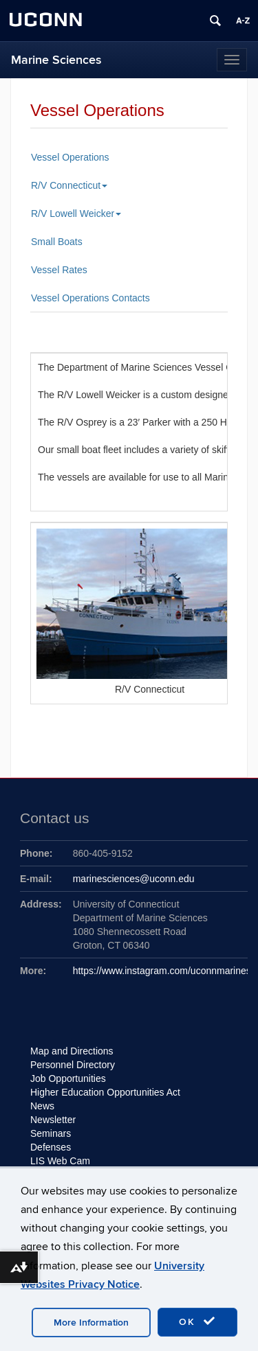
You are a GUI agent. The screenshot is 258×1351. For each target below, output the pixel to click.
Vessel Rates (59, 269)
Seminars (50, 1133)
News (42, 1105)
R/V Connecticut (69, 185)
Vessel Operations (70, 157)
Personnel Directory (72, 1064)
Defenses (50, 1147)
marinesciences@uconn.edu (134, 878)
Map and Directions (72, 1051)
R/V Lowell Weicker (76, 213)
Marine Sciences (56, 60)
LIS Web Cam (60, 1160)
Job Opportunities (68, 1078)
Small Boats (57, 241)
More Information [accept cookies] (91, 1322)
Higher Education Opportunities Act (105, 1092)
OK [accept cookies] (197, 1321)
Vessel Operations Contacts (90, 297)
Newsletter (53, 1119)
